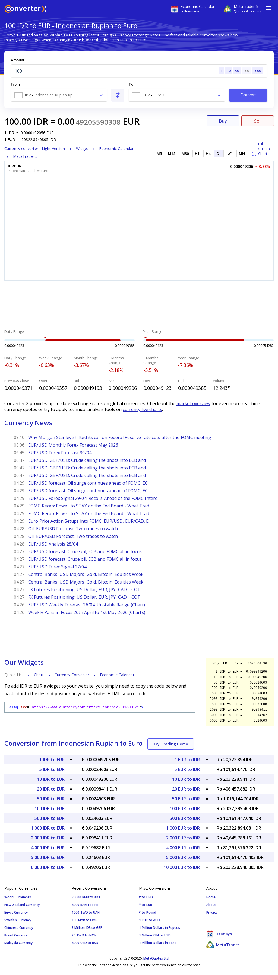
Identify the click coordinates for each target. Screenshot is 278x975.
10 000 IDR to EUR (47, 867)
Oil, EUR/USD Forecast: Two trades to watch (73, 529)
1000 (257, 70)
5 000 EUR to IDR (183, 857)
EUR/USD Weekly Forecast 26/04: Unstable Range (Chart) (86, 605)
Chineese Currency (18, 927)
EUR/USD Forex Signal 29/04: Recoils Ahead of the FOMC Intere (92, 498)
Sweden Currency (17, 920)
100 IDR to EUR (49, 808)
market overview (193, 403)
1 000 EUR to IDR (183, 828)
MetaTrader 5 (25, 156)
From (15, 84)
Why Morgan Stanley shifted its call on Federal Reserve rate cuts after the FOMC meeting (119, 437)
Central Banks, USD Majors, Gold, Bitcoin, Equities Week (86, 574)
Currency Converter (72, 674)
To (131, 84)
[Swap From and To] (117, 95)
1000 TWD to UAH (86, 912)
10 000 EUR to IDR (182, 867)
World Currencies (17, 897)
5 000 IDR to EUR (48, 857)
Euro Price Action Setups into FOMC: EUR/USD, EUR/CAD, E (88, 521)
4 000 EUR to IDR (183, 848)
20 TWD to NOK (84, 935)
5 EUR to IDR (187, 769)
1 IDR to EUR (52, 760)
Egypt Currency (16, 912)
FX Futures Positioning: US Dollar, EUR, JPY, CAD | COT (84, 589)
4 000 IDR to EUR (48, 848)
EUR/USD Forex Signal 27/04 (57, 567)
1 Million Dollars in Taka (158, 942)
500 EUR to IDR (185, 818)
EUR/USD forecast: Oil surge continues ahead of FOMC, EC (88, 483)
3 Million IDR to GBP (87, 927)
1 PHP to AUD (149, 920)
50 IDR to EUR (51, 799)
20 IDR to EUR (51, 789)
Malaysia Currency (18, 942)
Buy (223, 121)
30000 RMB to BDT (86, 897)
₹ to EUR (145, 904)
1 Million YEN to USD (155, 935)
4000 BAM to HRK (85, 904)
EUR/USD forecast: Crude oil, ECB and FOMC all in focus (85, 551)
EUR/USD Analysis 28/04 (53, 544)
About (211, 904)
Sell (257, 121)
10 (229, 70)
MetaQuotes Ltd (156, 958)
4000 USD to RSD (85, 942)
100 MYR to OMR (84, 920)
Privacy (211, 912)
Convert (248, 95)
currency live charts (142, 409)
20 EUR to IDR (186, 789)
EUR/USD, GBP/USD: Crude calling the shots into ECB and (87, 460)
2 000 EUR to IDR (183, 838)
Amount (17, 60)
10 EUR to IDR (186, 779)
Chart (39, 674)
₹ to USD (146, 897)
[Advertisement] (139, 305)
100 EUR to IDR (185, 808)
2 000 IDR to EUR (48, 838)
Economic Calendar (116, 148)
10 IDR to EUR (51, 779)
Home (211, 897)
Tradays (219, 934)
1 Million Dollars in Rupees (159, 927)
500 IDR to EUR (49, 818)
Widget (82, 148)
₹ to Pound (147, 912)
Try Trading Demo (170, 744)
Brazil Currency (16, 935)
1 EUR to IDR (187, 760)
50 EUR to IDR (186, 799)
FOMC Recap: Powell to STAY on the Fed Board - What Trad (88, 506)
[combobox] (59, 95)
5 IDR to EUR (52, 769)
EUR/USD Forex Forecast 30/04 (59, 453)
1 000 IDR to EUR (48, 828)
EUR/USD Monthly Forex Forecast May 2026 (73, 445)
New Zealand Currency (22, 904)
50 (237, 70)
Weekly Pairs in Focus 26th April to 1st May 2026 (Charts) (86, 612)
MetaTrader (222, 944)
